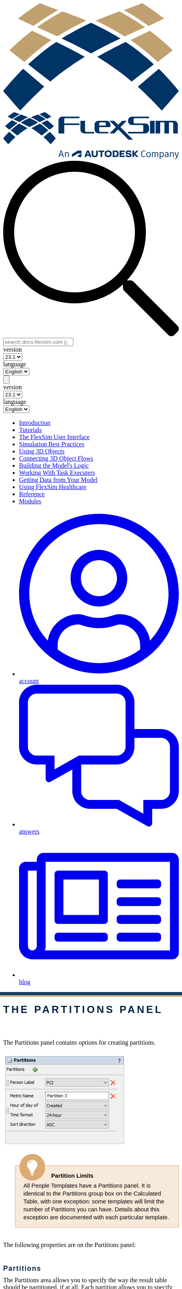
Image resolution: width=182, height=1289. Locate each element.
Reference (32, 494)
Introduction (34, 422)
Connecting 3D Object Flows (56, 458)
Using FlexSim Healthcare (52, 487)
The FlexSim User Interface (54, 437)
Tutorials (30, 429)
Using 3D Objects (42, 451)
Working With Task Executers (57, 472)
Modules (30, 501)
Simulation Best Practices (51, 444)
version (12, 349)
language (14, 364)
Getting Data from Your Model (58, 479)
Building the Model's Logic (54, 465)
